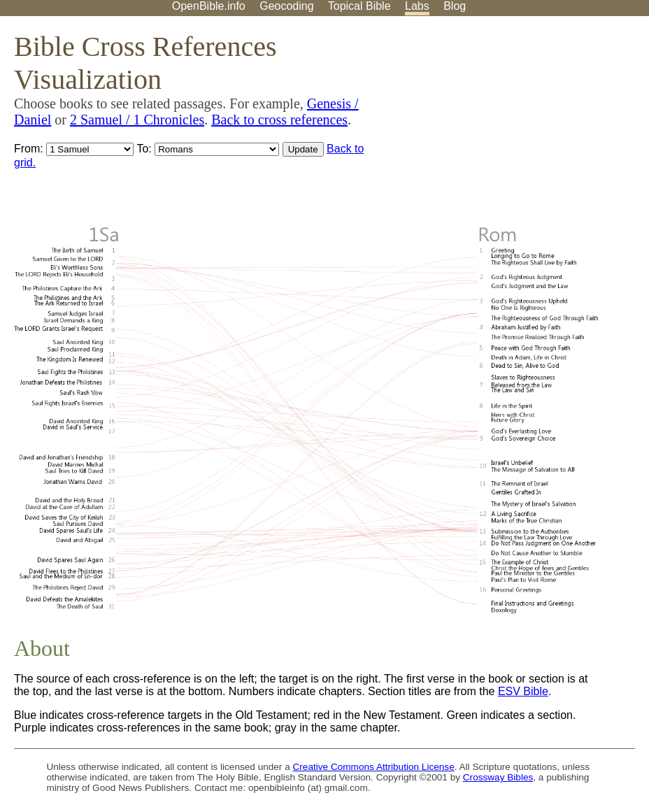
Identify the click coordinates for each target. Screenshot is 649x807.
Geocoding (286, 6)
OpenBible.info (208, 6)
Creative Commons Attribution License (374, 767)
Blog (454, 6)
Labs (417, 6)
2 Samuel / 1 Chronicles (137, 119)
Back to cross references (279, 119)
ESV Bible (523, 691)
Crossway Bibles (498, 777)
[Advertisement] (508, 125)
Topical (359, 6)
